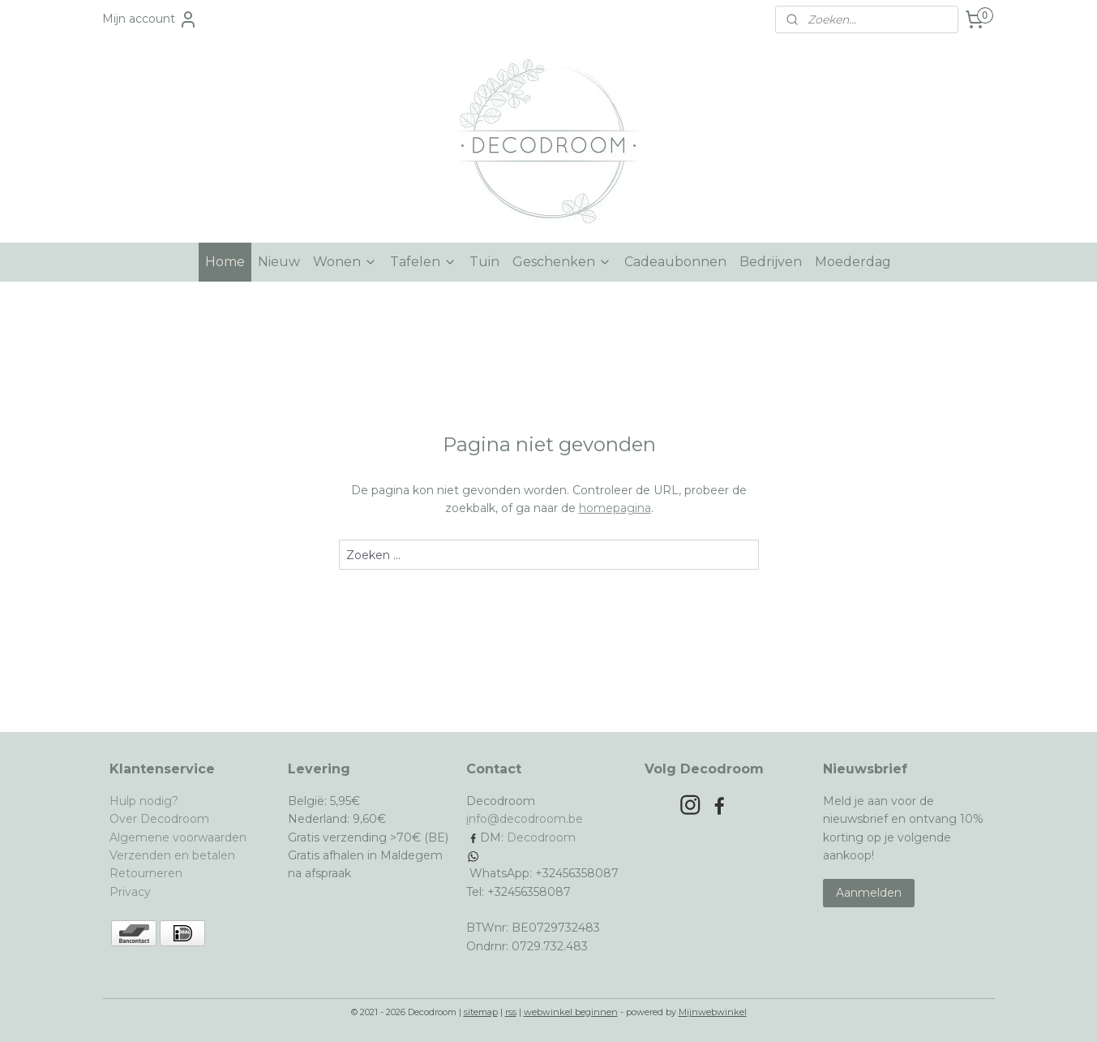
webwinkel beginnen (571, 1012)
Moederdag (853, 261)
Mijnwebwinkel (713, 1012)
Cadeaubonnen (675, 261)
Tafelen (423, 261)
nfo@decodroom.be (526, 819)
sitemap (481, 1012)
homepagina (614, 508)
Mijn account (150, 19)
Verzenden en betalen (172, 855)
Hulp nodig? (143, 801)
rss (510, 1012)
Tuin (484, 261)
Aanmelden (869, 892)
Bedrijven (770, 261)
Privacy (130, 892)
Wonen (345, 261)
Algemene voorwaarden (177, 837)
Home (225, 261)
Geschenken (561, 261)
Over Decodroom (159, 819)
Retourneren (145, 873)
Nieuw (279, 261)
